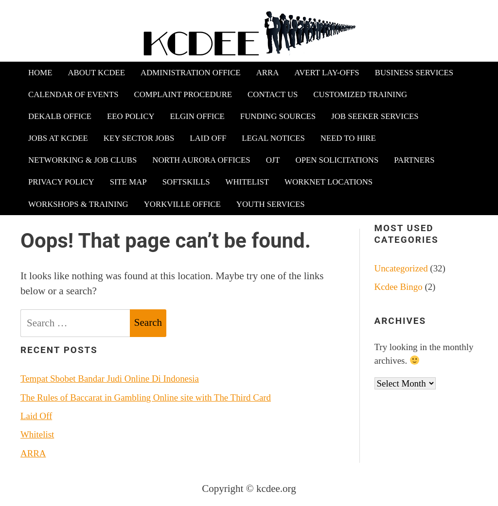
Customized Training (360, 94)
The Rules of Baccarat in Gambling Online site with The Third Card (145, 397)
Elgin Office (197, 116)
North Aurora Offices (201, 160)
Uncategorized (401, 268)
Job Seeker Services (375, 116)
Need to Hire (348, 138)
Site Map (128, 181)
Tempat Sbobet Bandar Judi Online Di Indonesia (109, 378)
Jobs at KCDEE (58, 138)
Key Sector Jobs (139, 138)
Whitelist (247, 181)
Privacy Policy (61, 181)
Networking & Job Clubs (82, 160)
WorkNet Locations (329, 181)
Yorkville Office (182, 204)
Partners (414, 160)
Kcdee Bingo (398, 287)
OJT (273, 160)
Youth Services (270, 204)
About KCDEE (96, 72)
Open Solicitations (337, 160)
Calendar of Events (73, 94)
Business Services (414, 72)
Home (40, 72)
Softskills (186, 181)
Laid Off (208, 138)
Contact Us (273, 94)
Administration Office (191, 72)
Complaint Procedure (183, 94)
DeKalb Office (59, 116)
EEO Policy (130, 116)
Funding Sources (278, 116)
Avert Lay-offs (326, 72)
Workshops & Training (78, 204)
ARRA (267, 72)
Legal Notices (273, 138)
